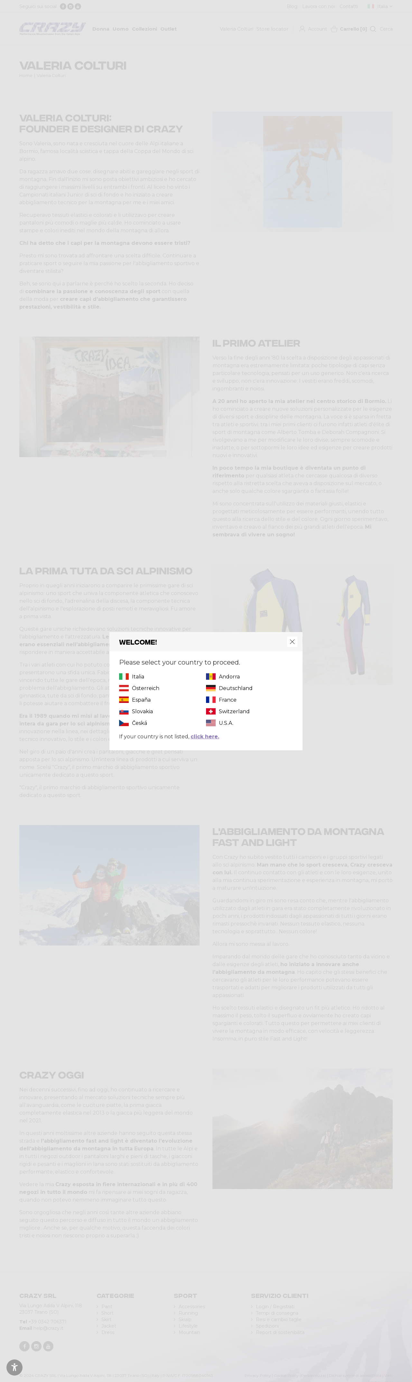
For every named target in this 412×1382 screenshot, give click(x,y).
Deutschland (236, 688)
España (141, 700)
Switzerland (234, 711)
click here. (205, 737)
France (228, 700)
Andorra (229, 677)
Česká (139, 723)
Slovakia (142, 711)
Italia (138, 677)
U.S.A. (226, 723)
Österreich (145, 688)
